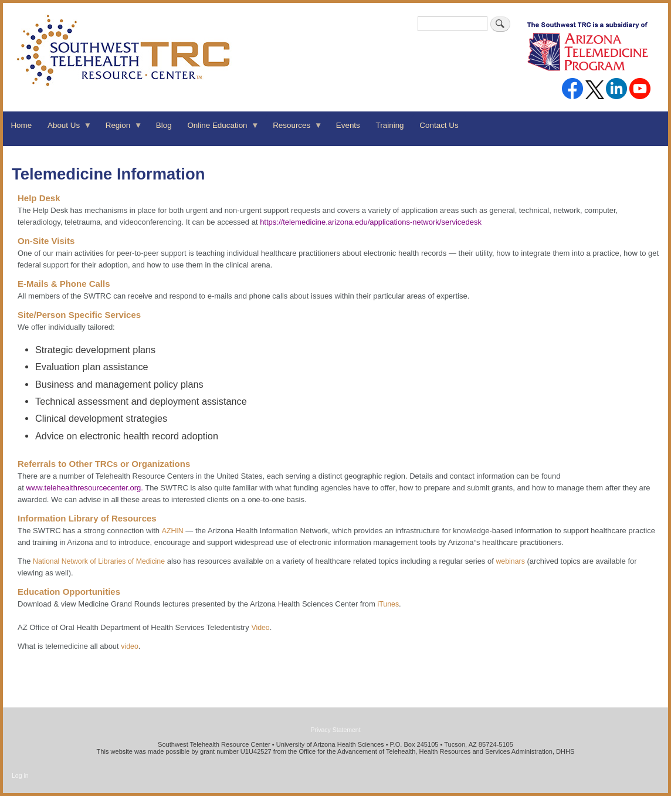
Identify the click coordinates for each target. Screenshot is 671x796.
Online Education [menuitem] (219, 129)
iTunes (388, 604)
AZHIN (173, 531)
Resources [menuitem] (294, 129)
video (129, 646)
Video (260, 628)
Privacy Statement (335, 729)
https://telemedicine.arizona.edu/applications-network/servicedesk (371, 222)
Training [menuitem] (390, 125)
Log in (20, 775)
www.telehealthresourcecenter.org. (84, 487)
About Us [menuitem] (66, 129)
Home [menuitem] (21, 125)
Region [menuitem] (119, 129)
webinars (510, 561)
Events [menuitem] (348, 125)
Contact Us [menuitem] (438, 125)
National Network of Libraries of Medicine (99, 561)
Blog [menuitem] (164, 125)
